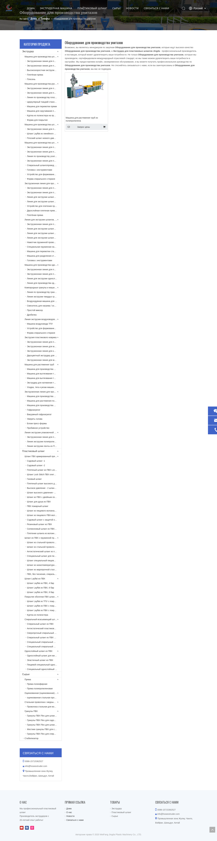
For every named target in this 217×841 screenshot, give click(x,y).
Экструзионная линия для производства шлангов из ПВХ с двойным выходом (44, 152)
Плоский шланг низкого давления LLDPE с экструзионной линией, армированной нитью (44, 138)
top (212, 830)
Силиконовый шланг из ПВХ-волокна (44, 529)
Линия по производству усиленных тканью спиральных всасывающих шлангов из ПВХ (44, 156)
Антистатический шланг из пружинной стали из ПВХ (44, 551)
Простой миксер (35, 310)
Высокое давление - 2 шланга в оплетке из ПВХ (44, 488)
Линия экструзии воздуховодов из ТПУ (43, 319)
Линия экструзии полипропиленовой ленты (44, 441)
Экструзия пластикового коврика (41, 337)
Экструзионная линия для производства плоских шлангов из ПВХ (44, 61)
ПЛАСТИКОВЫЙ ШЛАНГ (96, 8)
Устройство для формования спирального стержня (44, 174)
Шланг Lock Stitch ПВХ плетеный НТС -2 (44, 474)
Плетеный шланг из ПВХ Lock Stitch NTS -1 (44, 470)
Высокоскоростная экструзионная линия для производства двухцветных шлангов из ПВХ (44, 70)
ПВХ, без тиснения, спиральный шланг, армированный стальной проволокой (44, 574)
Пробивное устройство (38, 428)
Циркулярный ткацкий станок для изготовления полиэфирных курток (44, 102)
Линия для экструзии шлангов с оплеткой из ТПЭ (44, 197)
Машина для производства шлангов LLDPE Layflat (43, 124)
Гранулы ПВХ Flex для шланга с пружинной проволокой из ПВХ (44, 725)
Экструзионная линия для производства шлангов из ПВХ (43, 183)
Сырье (26, 674)
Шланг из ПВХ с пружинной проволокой (43, 538)
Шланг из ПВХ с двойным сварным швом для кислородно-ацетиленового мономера (44, 497)
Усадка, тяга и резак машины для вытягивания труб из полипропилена (44, 387)
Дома (69, 808)
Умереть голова (34, 419)
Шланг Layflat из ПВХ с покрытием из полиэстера (44, 610)
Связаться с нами (75, 820)
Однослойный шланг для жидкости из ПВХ (44, 655)
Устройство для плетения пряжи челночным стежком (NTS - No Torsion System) (44, 206)
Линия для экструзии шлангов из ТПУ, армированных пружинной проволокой (44, 233)
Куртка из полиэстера (37, 615)
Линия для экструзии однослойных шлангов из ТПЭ (44, 278)
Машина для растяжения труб (39, 364)
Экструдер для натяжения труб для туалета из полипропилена (44, 382)
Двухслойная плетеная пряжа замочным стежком (44, 210)
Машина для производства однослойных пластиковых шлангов (43, 265)
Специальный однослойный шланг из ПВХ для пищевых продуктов (44, 669)
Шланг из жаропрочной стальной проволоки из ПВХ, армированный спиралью (44, 569)
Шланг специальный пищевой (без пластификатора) (44, 560)
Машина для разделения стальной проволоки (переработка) (44, 256)
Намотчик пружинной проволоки (42, 242)
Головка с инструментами (39, 170)
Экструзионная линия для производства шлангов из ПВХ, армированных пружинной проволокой (44, 224)
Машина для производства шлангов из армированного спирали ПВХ (43, 142)
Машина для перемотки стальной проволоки (44, 251)
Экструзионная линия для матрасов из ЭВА (44, 360)
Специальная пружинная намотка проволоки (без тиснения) (44, 247)
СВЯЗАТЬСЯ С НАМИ (160, 8)
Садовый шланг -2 (36, 465)
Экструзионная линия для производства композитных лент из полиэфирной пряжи (44, 437)
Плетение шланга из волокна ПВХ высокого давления (44, 533)
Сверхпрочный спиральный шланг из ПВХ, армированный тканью (44, 633)
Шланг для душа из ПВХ (39, 501)
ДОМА (34, 8)
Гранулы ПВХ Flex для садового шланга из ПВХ (44, 720)
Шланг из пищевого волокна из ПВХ (44, 510)
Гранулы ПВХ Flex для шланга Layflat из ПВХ (44, 715)
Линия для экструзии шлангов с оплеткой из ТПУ (44, 201)
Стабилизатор (31, 738)
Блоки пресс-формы (37, 423)
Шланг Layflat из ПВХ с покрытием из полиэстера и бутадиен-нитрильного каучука (44, 606)
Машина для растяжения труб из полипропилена (82, 119)
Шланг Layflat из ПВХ (35, 578)
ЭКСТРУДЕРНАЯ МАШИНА (59, 8)
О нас (69, 812)
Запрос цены (78, 127)
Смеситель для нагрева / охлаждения (44, 305)
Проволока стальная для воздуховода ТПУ (44, 706)
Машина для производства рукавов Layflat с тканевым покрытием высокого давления (43, 84)
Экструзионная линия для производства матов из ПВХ (44, 342)
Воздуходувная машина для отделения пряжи (44, 301)
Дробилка (31, 315)
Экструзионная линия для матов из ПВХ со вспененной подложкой (44, 346)
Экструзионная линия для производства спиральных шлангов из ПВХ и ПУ (44, 161)
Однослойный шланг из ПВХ (38, 651)
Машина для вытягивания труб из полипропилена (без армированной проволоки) (44, 373)
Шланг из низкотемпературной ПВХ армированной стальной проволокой (44, 565)
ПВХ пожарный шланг (37, 506)
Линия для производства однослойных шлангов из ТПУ (44, 283)
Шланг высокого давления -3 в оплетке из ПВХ (44, 492)
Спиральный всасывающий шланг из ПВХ (43, 619)
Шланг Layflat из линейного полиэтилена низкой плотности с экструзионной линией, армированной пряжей (44, 133)
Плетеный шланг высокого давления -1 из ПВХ (44, 483)
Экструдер (28, 51)
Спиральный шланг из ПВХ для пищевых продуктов (44, 637)
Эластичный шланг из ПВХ (40, 660)
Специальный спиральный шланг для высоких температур (44, 642)
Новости (70, 816)
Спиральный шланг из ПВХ (40, 624)
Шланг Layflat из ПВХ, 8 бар (40, 592)
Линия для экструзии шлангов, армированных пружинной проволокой (43, 219)
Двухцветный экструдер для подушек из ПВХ (44, 355)
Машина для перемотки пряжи (42, 106)
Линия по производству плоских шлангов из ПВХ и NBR (44, 97)
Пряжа (28, 679)
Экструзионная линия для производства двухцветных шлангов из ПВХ (44, 65)
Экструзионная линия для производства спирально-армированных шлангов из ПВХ (44, 147)
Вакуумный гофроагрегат (39, 414)
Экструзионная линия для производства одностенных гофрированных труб (43, 392)
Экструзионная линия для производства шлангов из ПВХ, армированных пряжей (44, 188)
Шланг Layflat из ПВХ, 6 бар (40, 587)
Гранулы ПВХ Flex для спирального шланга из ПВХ (44, 734)
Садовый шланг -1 (36, 461)
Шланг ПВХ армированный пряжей (42, 456)
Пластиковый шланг (33, 451)
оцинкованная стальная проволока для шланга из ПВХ (44, 697)
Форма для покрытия (37, 120)
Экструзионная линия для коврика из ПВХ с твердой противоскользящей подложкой (44, 351)
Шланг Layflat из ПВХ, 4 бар (40, 583)
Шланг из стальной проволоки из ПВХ (44, 542)
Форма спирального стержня (41, 179)
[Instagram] (32, 828)
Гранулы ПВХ (31, 711)
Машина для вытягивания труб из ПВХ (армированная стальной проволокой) (44, 378)
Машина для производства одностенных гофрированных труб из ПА (44, 405)
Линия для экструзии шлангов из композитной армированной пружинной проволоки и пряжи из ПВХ (44, 238)
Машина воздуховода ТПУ (40, 324)
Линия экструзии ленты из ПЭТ (42, 446)
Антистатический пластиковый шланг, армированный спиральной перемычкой (44, 628)
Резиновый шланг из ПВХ (39, 524)
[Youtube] (22, 828)
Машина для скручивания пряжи (43, 111)
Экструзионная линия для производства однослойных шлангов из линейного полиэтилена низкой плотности (44, 129)
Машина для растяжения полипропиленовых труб (44, 401)
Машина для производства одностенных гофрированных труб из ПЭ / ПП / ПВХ (44, 396)
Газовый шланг (34, 479)
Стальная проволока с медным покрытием (43, 702)
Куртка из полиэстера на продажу (43, 115)
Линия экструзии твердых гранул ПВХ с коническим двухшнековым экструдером (44, 296)
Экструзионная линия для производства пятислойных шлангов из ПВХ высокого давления (44, 192)
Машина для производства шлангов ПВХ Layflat (43, 56)
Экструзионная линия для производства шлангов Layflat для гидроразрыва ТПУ (44, 88)
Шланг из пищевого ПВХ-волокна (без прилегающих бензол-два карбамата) (44, 515)
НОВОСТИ (135, 8)
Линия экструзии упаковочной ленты (42, 432)
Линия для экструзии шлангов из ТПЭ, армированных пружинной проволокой (44, 228)
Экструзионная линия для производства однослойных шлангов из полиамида (44, 274)
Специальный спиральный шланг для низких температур (44, 646)
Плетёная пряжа (35, 75)
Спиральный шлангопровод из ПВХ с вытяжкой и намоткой (44, 165)
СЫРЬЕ (120, 8)
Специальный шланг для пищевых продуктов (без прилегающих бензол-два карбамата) (44, 556)
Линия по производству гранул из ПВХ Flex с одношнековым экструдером (44, 292)
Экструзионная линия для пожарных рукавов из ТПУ (44, 93)
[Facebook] (27, 828)
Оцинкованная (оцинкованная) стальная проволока (43, 693)
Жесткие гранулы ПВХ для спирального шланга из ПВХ (44, 729)
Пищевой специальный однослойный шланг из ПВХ (44, 664)
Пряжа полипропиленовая (40, 688)
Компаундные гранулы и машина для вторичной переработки (43, 287)
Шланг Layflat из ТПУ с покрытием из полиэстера (44, 601)
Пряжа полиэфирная (37, 684)
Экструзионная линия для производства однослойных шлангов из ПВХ (44, 269)
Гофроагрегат (33, 410)
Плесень (31, 79)
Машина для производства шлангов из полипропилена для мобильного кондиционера (44, 369)
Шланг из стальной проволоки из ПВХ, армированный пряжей (44, 547)
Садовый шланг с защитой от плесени (44, 520)
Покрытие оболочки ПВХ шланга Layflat (43, 597)
